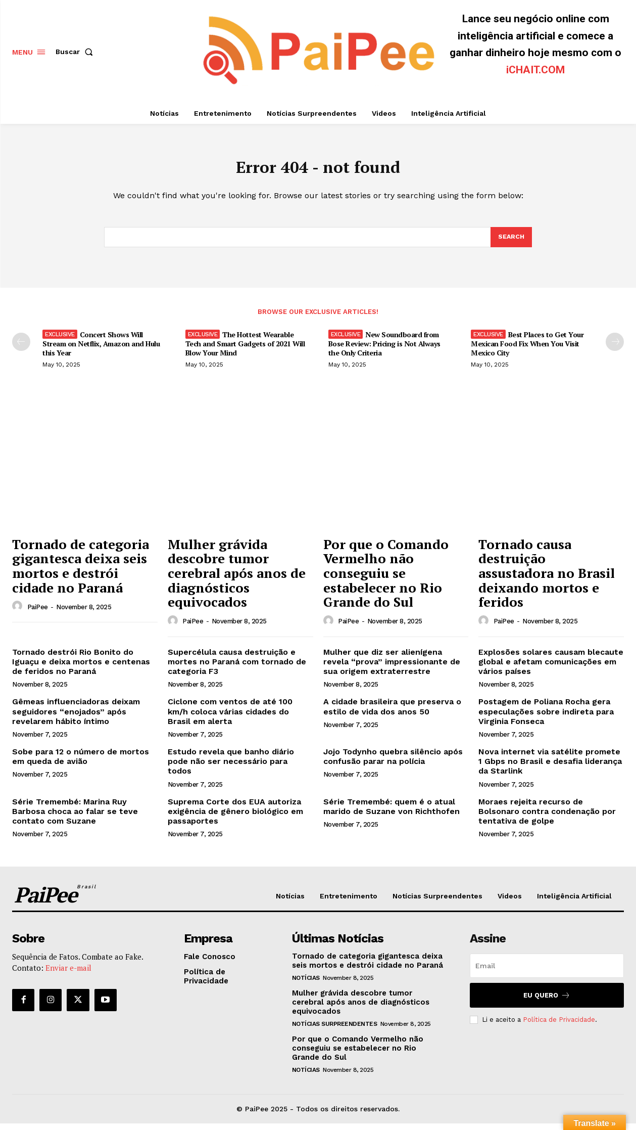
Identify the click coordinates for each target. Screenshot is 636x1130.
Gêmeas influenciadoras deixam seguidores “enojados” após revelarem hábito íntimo (76, 717)
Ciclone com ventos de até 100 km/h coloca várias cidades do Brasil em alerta (230, 717)
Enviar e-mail (68, 974)
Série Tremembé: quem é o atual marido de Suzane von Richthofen (391, 813)
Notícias (306, 984)
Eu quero (546, 1002)
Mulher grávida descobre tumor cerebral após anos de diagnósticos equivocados (237, 579)
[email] (547, 972)
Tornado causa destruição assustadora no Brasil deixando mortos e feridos (546, 579)
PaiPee (37, 613)
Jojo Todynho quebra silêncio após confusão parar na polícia (393, 763)
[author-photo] (18, 612)
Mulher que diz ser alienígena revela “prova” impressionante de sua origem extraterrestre (391, 668)
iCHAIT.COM (535, 70)
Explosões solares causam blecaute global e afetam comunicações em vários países (550, 668)
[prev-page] (21, 348)
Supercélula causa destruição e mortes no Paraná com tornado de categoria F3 (237, 668)
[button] (76, 51)
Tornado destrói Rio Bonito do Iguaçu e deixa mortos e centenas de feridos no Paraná (81, 668)
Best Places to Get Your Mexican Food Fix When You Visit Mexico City (527, 350)
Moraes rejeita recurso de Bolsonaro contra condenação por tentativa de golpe (547, 817)
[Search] (511, 242)
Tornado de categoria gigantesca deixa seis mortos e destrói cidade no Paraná (80, 572)
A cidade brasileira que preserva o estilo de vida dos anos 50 (392, 712)
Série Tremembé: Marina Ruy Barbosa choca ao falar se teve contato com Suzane (75, 817)
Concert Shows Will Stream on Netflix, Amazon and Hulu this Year (101, 350)
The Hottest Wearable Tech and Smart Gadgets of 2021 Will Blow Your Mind (245, 350)
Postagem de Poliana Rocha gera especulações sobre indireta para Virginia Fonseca (546, 717)
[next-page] (615, 348)
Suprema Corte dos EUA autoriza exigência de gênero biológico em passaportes (235, 817)
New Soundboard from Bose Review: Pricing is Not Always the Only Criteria (384, 350)
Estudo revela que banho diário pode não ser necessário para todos (231, 767)
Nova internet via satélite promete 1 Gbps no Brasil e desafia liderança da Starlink (550, 767)
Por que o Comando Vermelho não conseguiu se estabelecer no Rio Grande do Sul (386, 579)
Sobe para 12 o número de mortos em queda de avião (80, 763)
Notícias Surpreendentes (334, 1030)
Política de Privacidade (559, 1026)
